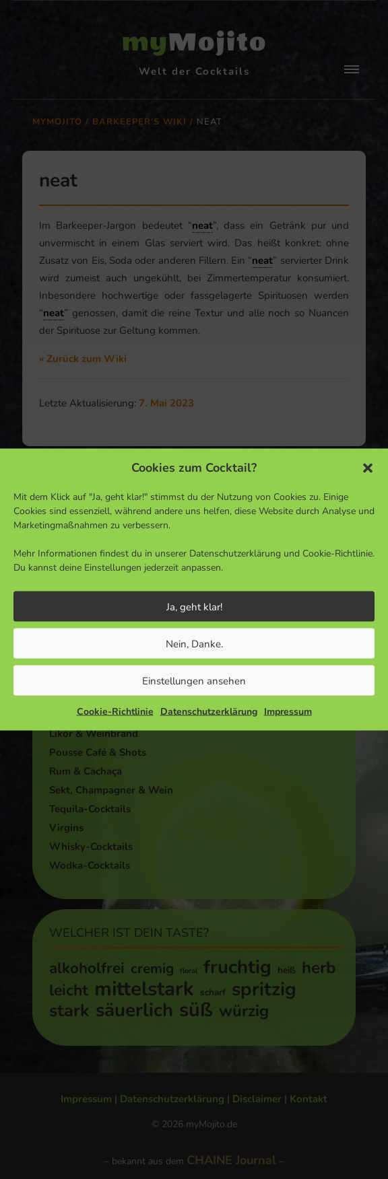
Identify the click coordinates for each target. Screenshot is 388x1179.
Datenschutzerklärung (208, 711)
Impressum (288, 711)
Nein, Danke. (194, 643)
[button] (368, 467)
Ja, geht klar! (194, 606)
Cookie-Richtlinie (115, 711)
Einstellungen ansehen (194, 680)
